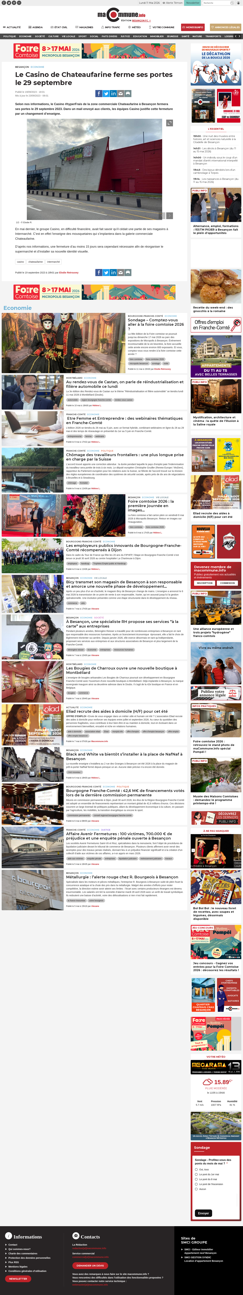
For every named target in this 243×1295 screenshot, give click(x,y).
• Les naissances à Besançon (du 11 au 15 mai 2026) (215, 180)
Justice (105, 830)
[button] (232, 3)
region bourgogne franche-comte (96, 400)
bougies (71, 693)
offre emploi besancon (78, 736)
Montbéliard (74, 378)
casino (20, 261)
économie (92, 650)
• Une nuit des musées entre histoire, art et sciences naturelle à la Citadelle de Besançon (214, 139)
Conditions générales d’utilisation (27, 1271)
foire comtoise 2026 (155, 359)
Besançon (22, 66)
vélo (83, 603)
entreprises (105, 650)
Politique (107, 451)
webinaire (100, 436)
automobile (73, 400)
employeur (72, 563)
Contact (12, 1244)
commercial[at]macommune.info (90, 1257)
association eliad (92, 731)
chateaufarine (35, 261)
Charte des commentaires (22, 1253)
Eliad (106, 731)
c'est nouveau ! (74, 772)
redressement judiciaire (151, 858)
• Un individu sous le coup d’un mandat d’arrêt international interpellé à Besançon (215, 160)
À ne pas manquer (216, 830)
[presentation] (162, 215)
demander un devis (90, 1265)
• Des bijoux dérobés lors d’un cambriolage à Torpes (214, 171)
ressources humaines (123, 650)
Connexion (227, 583)
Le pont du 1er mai (209, 1174)
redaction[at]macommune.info (89, 1248)
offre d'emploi (133, 731)
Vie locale (162, 497)
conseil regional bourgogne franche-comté (112, 815)
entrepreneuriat (75, 436)
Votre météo (216, 1056)
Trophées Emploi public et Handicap (109, 563)
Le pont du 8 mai (208, 1179)
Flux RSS (13, 1262)
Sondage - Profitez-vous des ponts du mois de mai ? (213, 1162)
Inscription (204, 583)
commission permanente (79, 815)
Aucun (202, 1189)
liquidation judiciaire (128, 858)
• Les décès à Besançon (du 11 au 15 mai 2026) (214, 150)
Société (99, 617)
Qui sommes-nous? (19, 1249)
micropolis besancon (139, 363)
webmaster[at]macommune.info (90, 1284)
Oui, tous (204, 1169)
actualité (72, 707)
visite (166, 363)
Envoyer (203, 1213)
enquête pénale (94, 858)
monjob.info (117, 731)
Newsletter (18, 1278)
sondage (156, 363)
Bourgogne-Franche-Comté (145, 316)
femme (88, 436)
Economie (37, 66)
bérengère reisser (76, 650)
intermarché (53, 261)
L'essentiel (216, 128)
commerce (72, 603)
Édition (126, 20)
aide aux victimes (75, 858)
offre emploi (173, 731)
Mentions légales (18, 1266)
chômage (72, 483)
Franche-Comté (76, 414)
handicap (85, 563)
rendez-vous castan (124, 400)
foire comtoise (136, 359)
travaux (168, 858)
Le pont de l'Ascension (211, 1184)
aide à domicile (74, 731)
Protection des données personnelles (29, 1258)
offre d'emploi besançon (153, 731)
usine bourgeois (96, 900)
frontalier (84, 483)
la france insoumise (76, 900)
